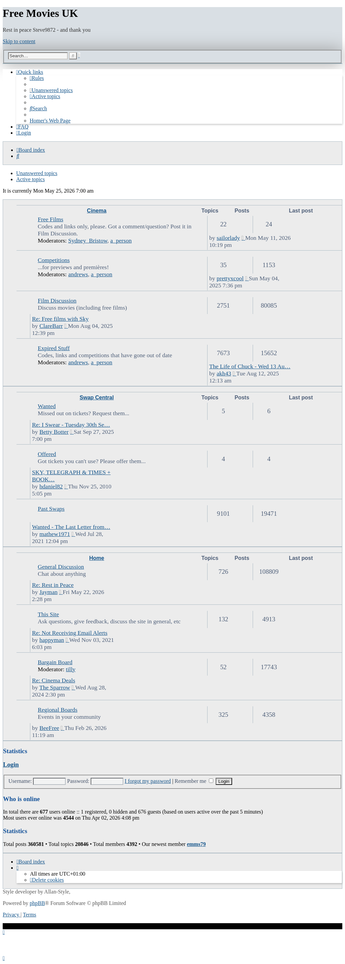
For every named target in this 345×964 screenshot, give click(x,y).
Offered (47, 454)
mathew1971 (54, 534)
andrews (78, 274)
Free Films (50, 219)
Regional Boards (57, 709)
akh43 (224, 373)
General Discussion (61, 566)
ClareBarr (51, 325)
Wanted (47, 406)
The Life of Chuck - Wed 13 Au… (249, 366)
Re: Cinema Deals (53, 680)
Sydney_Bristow (87, 240)
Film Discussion (57, 300)
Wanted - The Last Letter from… (71, 526)
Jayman (48, 592)
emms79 (196, 844)
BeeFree (49, 728)
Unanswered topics (36, 173)
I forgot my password (148, 781)
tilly (70, 669)
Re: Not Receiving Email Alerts (69, 632)
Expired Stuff (54, 348)
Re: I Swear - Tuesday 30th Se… (71, 424)
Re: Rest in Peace (53, 585)
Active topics (30, 179)
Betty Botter (54, 431)
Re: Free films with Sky (60, 318)
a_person (121, 240)
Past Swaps (51, 508)
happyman (51, 639)
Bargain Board (55, 662)
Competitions (54, 260)
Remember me (194, 781)
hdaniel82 (51, 486)
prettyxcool (230, 278)
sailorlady (228, 237)
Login (11, 764)
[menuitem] (37, 78)
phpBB (37, 903)
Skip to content (19, 41)
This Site (48, 614)
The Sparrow (54, 687)
